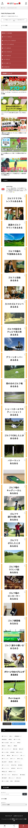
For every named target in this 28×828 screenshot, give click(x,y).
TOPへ (23, 826)
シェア (14, 826)
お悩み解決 (24, 158)
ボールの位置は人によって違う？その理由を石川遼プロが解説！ (13, 154)
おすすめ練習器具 (23, 97)
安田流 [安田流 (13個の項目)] (20, 765)
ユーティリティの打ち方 (8, 44)
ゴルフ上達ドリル (7, 63)
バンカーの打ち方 (7, 55)
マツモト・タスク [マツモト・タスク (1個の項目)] (6, 774)
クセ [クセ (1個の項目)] (4, 755)
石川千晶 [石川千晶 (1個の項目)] (14, 765)
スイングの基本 (23, 138)
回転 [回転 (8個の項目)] (9, 755)
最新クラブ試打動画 (7, 33)
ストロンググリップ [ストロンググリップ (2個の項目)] (7, 749)
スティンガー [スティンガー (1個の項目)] (5, 758)
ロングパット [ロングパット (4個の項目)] (16, 755)
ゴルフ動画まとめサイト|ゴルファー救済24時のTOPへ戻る (14, 20)
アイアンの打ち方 (7, 48)
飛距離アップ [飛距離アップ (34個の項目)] (18, 736)
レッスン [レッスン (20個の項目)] (13, 742)
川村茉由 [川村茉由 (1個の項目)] (23, 774)
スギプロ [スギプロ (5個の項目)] (20, 768)
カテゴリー (3, 802)
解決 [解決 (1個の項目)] (11, 739)
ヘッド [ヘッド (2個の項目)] (23, 755)
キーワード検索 (4, 25)
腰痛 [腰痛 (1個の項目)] (16, 745)
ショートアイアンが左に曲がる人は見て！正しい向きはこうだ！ (13, 113)
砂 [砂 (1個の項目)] (12, 781)
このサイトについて (18, 815)
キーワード (3, 792)
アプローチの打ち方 (7, 51)
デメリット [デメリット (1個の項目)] (18, 761)
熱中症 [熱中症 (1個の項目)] (14, 768)
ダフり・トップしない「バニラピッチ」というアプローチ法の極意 (13, 93)
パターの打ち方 (6, 59)
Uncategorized (6, 66)
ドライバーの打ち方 (7, 36)
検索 (25, 27)
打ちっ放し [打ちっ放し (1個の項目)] (21, 758)
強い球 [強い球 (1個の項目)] (21, 749)
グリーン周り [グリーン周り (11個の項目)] (17, 739)
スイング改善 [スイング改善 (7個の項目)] (5, 781)
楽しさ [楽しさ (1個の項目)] (10, 745)
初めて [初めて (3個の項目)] (4, 745)
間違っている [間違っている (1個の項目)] (12, 771)
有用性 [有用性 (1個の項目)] (11, 761)
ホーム (4, 826)
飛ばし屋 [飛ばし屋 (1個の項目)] (5, 771)
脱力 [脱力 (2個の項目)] (19, 742)
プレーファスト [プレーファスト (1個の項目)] (6, 768)
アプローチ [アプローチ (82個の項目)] (5, 736)
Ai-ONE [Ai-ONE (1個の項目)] (19, 777)
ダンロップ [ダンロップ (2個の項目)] (12, 777)
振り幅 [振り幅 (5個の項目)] (15, 749)
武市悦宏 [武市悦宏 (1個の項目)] (17, 781)
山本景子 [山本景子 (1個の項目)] (5, 761)
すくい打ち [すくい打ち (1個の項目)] (20, 752)
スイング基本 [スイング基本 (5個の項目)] (5, 752)
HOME (3, 7)
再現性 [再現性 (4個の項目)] (13, 752)
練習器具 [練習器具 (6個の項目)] (5, 739)
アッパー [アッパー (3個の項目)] (13, 758)
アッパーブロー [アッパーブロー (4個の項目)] (6, 765)
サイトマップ (8, 815)
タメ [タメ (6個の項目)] (12, 736)
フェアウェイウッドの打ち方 (9, 40)
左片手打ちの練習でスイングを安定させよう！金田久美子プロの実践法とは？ (13, 174)
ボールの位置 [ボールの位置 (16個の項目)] (5, 742)
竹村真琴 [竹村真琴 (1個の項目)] (5, 777)
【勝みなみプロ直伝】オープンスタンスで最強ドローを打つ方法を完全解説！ (13, 133)
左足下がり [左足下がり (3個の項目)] (16, 774)
